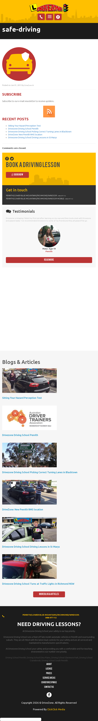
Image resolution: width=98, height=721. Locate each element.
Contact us (49, 687)
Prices (49, 673)
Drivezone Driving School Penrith (23, 129)
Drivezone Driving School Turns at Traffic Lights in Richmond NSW (38, 583)
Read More (49, 260)
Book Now (18, 175)
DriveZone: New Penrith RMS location (25, 134)
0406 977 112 (62, 196)
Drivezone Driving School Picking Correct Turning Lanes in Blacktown (39, 131)
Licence (49, 669)
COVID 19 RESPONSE (49, 683)
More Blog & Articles (49, 594)
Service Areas (49, 678)
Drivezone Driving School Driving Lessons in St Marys (32, 137)
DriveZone (28, 85)
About (49, 664)
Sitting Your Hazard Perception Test (24, 126)
